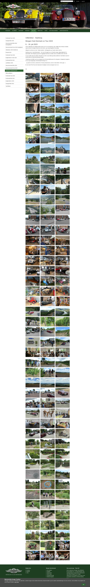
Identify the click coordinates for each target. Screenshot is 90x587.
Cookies (77, 1)
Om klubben (49, 570)
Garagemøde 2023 (10, 83)
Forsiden (7, 30)
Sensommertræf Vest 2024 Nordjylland (14, 47)
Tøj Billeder (8, 86)
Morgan (27, 30)
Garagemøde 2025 (10, 40)
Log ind (83, 1)
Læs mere (16, 582)
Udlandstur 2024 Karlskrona (12, 49)
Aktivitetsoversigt (50, 575)
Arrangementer (64, 30)
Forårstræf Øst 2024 (10, 60)
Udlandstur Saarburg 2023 (11, 70)
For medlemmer (53, 30)
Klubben (14, 30)
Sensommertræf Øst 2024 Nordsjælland (11, 44)
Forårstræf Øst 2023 (10, 78)
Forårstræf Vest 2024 (10, 55)
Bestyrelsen (49, 572)
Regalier (48, 571)
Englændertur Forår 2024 (11, 57)
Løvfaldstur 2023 (9, 62)
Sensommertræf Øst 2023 (11, 65)
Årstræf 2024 (8, 52)
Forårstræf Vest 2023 (10, 75)
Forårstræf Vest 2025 (10, 38)
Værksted (40, 30)
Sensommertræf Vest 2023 (11, 68)
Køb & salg (49, 574)
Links (46, 30)
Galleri (33, 30)
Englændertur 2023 (10, 81)
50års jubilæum (9, 73)
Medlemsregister (50, 576)
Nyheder (21, 30)
